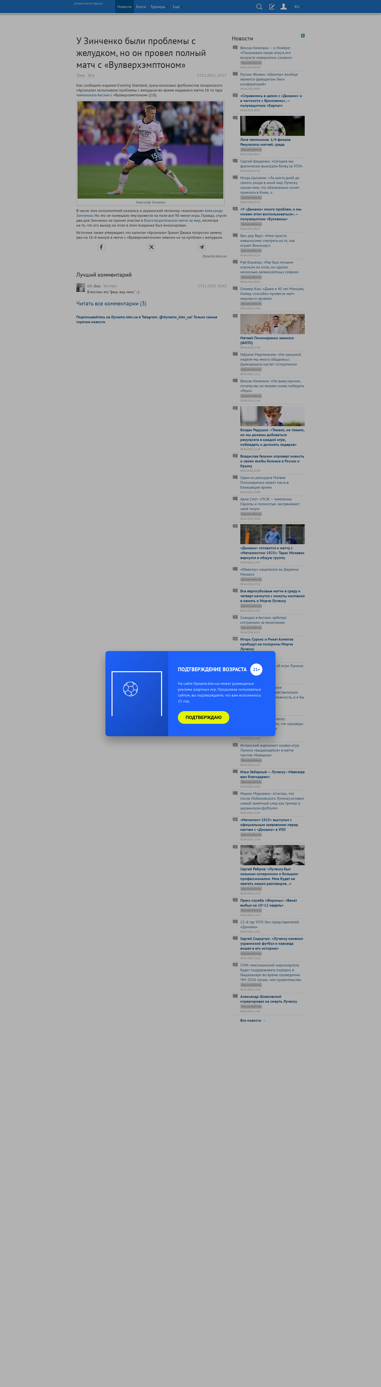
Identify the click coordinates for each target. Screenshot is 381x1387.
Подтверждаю (204, 717)
